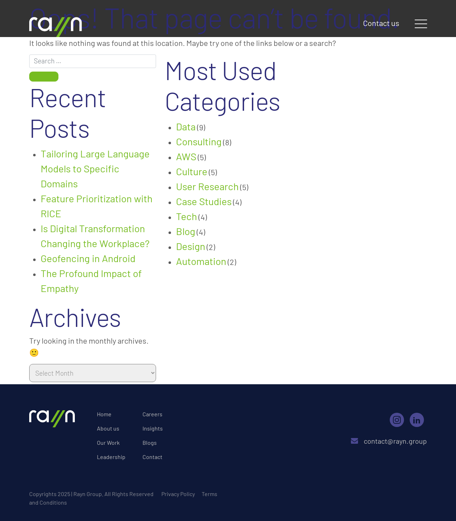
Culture (191, 171)
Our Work (108, 442)
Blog (185, 231)
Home (104, 414)
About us (108, 428)
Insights (152, 428)
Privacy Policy (178, 493)
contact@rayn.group (389, 441)
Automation (201, 261)
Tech (186, 216)
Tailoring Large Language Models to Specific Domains (95, 168)
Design (190, 246)
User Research (207, 186)
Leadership (111, 456)
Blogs (149, 442)
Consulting (199, 141)
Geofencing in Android (88, 258)
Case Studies (204, 201)
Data (186, 126)
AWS (186, 156)
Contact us (381, 22)
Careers (152, 414)
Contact (152, 456)
